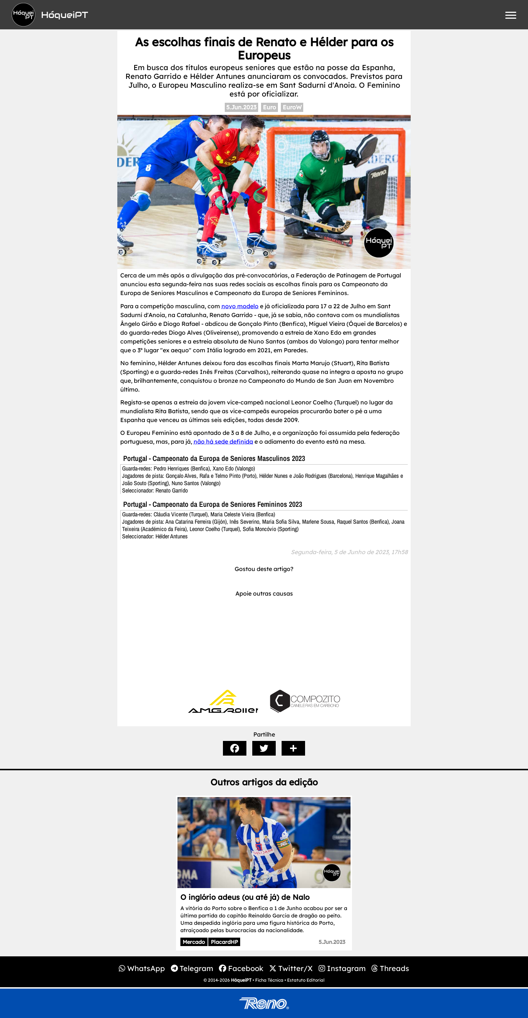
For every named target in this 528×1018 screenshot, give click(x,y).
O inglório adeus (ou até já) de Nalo (244, 897)
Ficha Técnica (269, 980)
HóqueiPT (241, 980)
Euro (269, 107)
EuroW (292, 107)
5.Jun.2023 (241, 107)
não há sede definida (223, 441)
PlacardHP (224, 942)
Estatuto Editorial (305, 980)
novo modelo (239, 306)
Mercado (194, 942)
